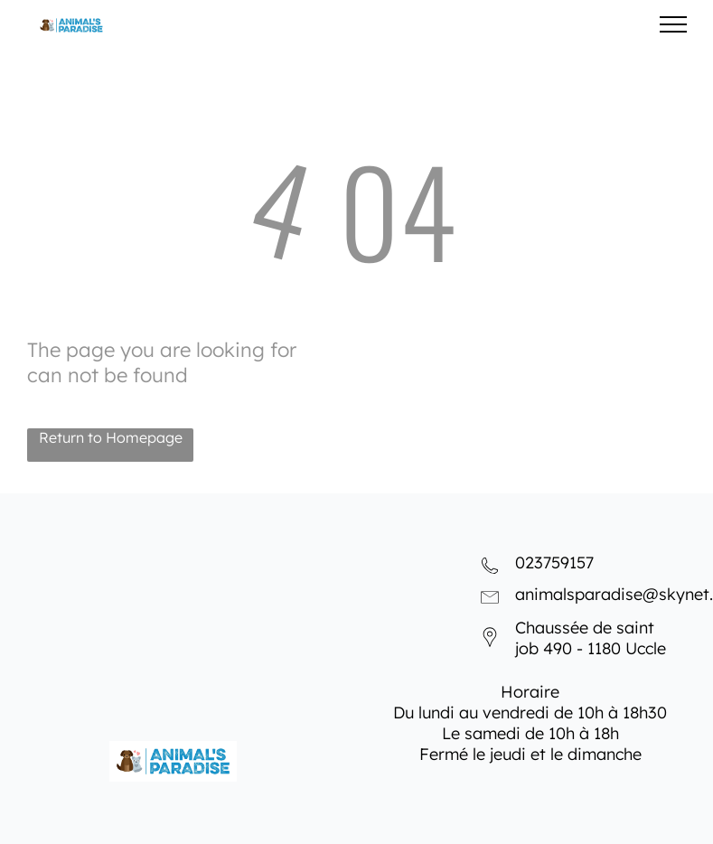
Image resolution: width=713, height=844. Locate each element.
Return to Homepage (111, 437)
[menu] (673, 24)
